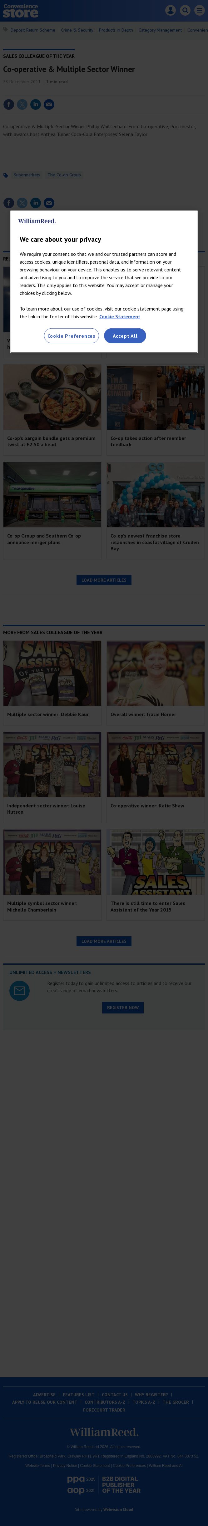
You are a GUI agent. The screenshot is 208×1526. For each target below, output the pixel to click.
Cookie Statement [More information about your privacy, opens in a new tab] (119, 316)
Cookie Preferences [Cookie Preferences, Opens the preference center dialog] (71, 336)
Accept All (125, 336)
